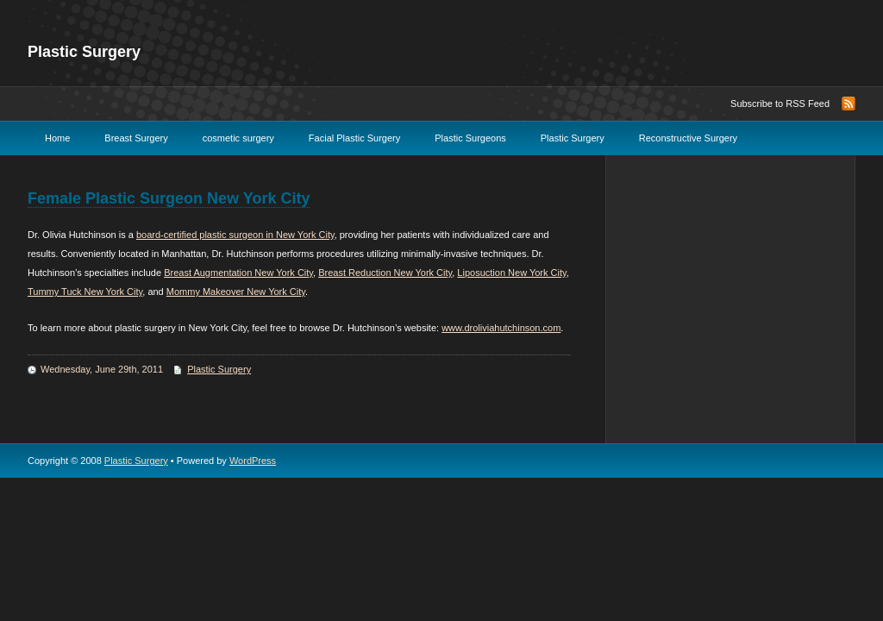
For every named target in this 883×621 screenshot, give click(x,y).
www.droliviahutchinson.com (501, 328)
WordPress (252, 460)
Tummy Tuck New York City (85, 291)
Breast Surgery (135, 138)
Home (57, 138)
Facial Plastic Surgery (354, 138)
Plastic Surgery (84, 51)
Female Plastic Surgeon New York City (169, 198)
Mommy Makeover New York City (235, 291)
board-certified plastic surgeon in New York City (235, 234)
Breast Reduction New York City (385, 272)
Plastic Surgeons (470, 138)
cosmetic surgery (238, 138)
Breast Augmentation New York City (238, 272)
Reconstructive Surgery (688, 138)
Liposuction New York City (511, 272)
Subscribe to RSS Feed (780, 103)
